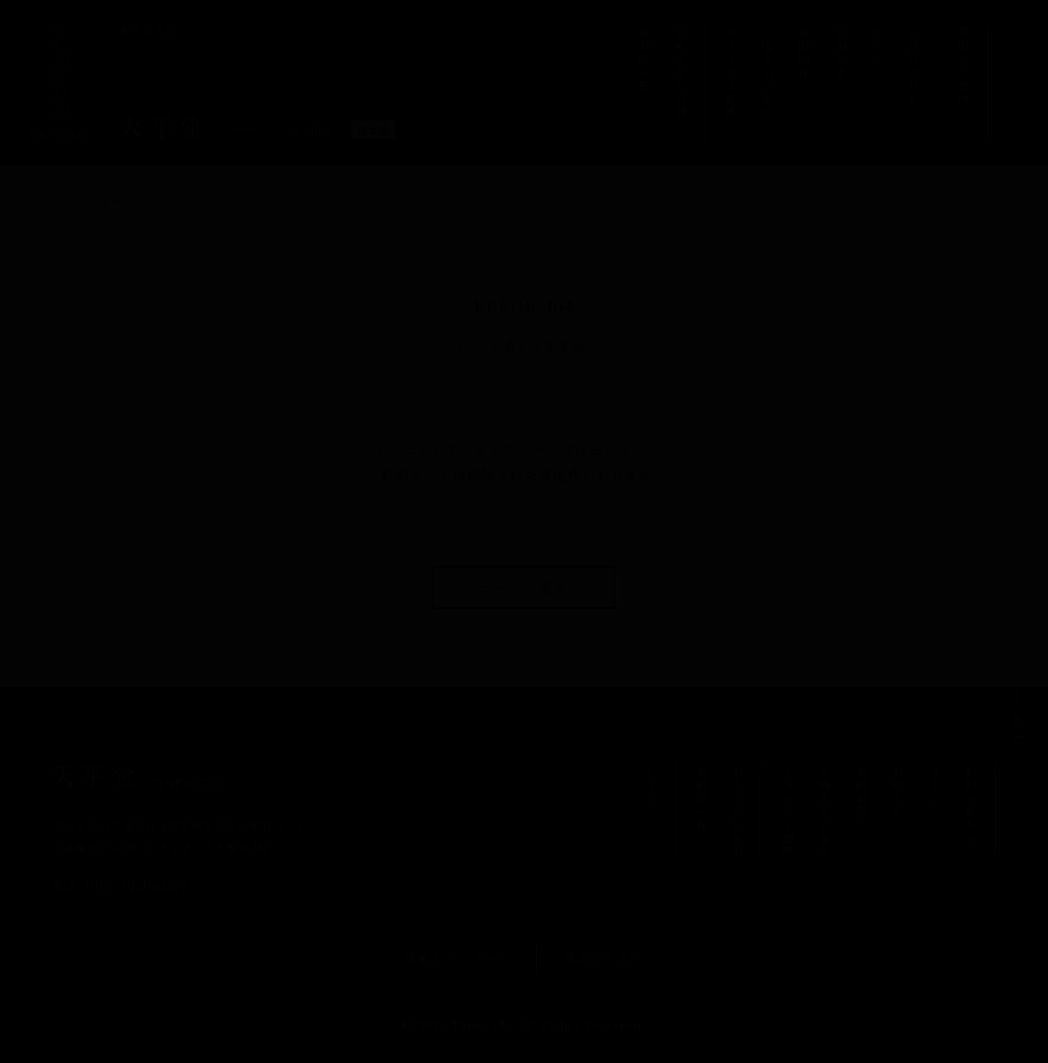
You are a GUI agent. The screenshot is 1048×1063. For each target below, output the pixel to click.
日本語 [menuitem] (373, 130)
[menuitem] (309, 129)
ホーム (51, 201)
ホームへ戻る (524, 587)
